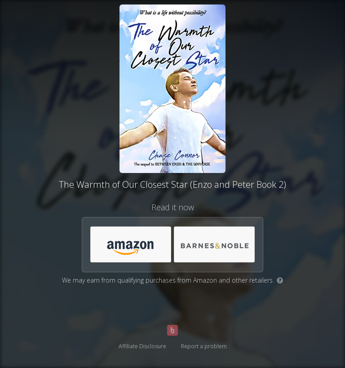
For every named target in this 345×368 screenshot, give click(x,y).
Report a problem (204, 346)
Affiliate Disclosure (142, 346)
